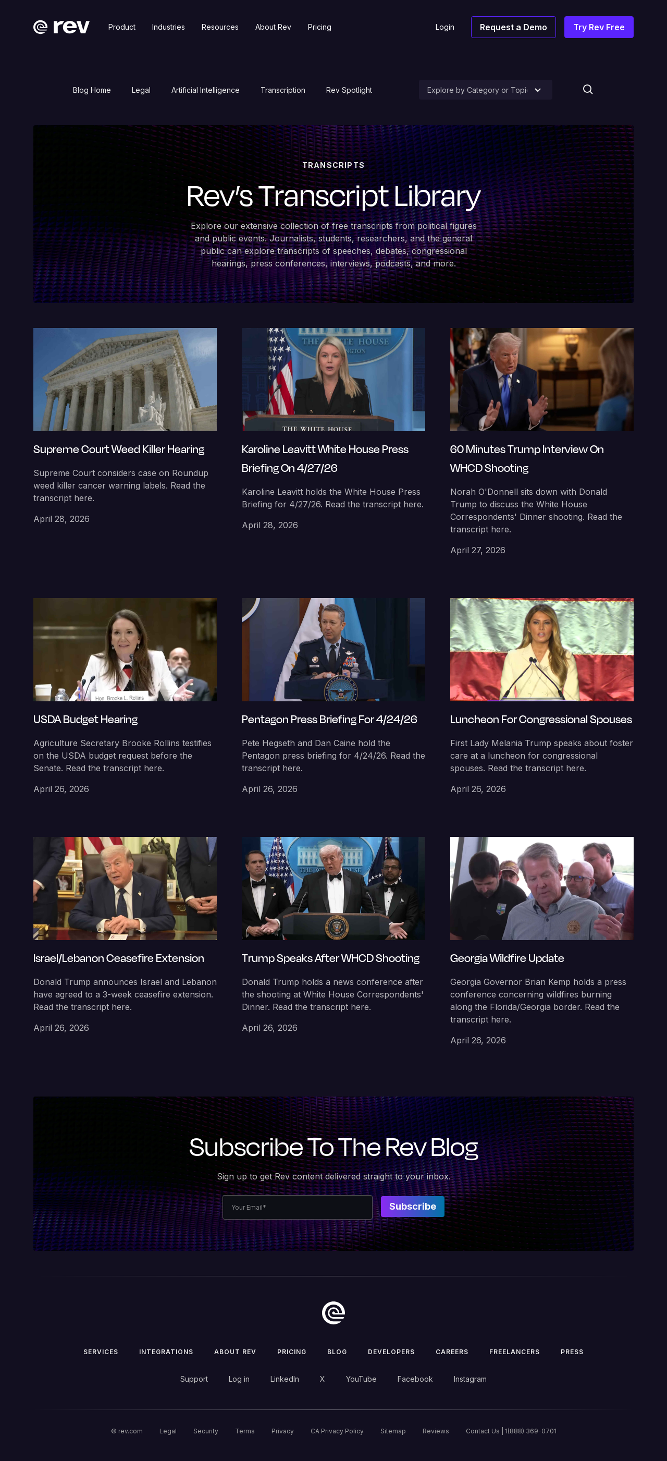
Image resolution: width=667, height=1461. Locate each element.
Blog (337, 1352)
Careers (452, 1352)
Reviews (436, 1431)
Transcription (283, 90)
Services (100, 1352)
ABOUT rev (235, 1352)
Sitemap (393, 1431)
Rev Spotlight (349, 90)
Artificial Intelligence (205, 90)
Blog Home (92, 90)
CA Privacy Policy (337, 1431)
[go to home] (333, 1312)
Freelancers (514, 1352)
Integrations (166, 1352)
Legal (141, 90)
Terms (245, 1431)
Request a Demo (513, 27)
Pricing (291, 1352)
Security (205, 1431)
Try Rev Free (599, 27)
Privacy (282, 1431)
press (572, 1352)
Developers (391, 1352)
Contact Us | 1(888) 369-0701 (511, 1431)
